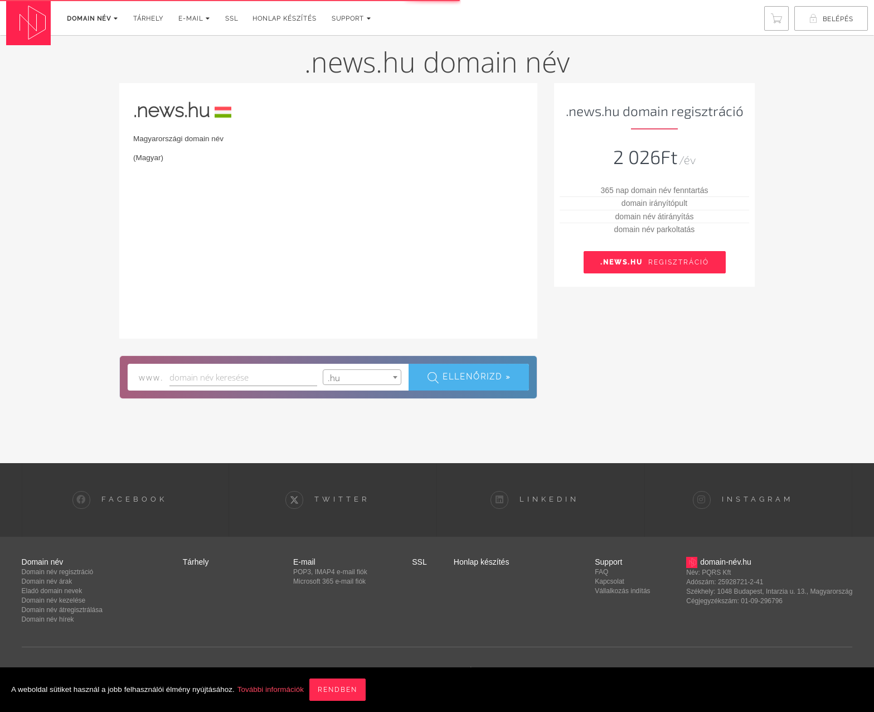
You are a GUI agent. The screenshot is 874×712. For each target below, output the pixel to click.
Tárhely (148, 18)
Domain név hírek (48, 619)
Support (351, 18)
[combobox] (362, 377)
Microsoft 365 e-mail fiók (329, 581)
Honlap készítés (285, 18)
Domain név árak (47, 581)
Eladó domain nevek (52, 591)
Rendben (337, 690)
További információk (270, 689)
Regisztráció (654, 262)
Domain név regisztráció (58, 572)
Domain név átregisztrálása (62, 610)
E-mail (194, 18)
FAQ (601, 572)
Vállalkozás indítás (622, 591)
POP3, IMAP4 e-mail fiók (330, 572)
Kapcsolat (609, 581)
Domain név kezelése (54, 600)
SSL (231, 18)
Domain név (92, 18)
